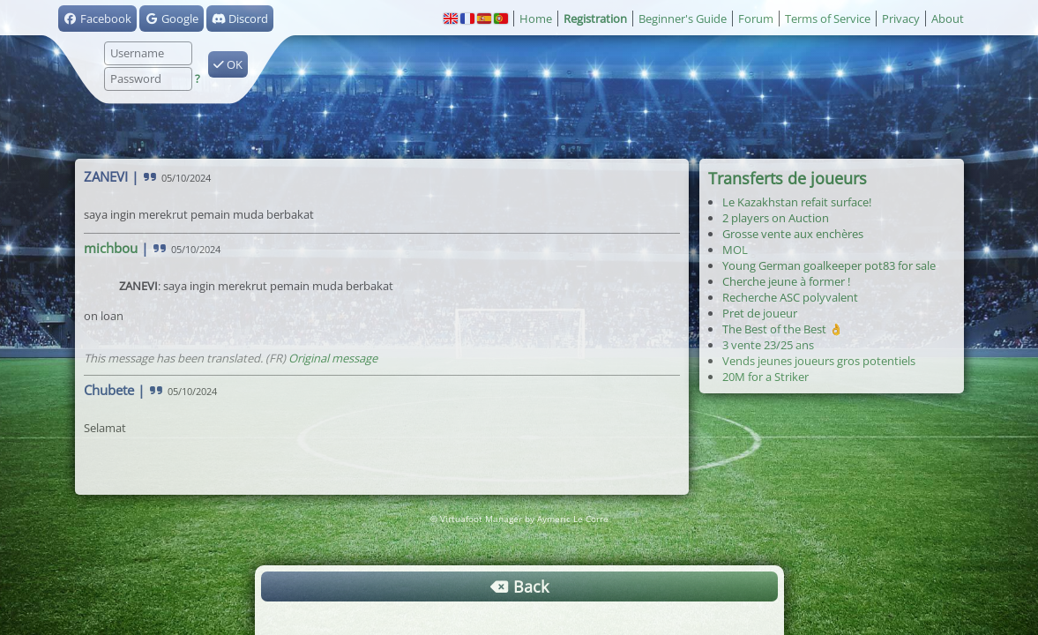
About (947, 18)
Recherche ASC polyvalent (790, 297)
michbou (111, 248)
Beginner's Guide (682, 18)
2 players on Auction (775, 218)
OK (228, 64)
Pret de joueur (759, 313)
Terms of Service (827, 18)
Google (171, 18)
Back (519, 586)
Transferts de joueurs (787, 178)
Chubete (109, 390)
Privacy (901, 18)
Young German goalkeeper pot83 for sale (829, 265)
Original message (332, 358)
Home (535, 18)
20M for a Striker (765, 377)
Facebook (97, 18)
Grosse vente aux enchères (792, 234)
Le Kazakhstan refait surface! (796, 202)
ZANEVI (106, 176)
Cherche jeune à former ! (786, 281)
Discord (240, 18)
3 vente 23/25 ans (768, 345)
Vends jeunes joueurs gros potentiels (818, 361)
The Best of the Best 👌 (782, 329)
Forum (755, 18)
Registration (595, 18)
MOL (735, 250)
